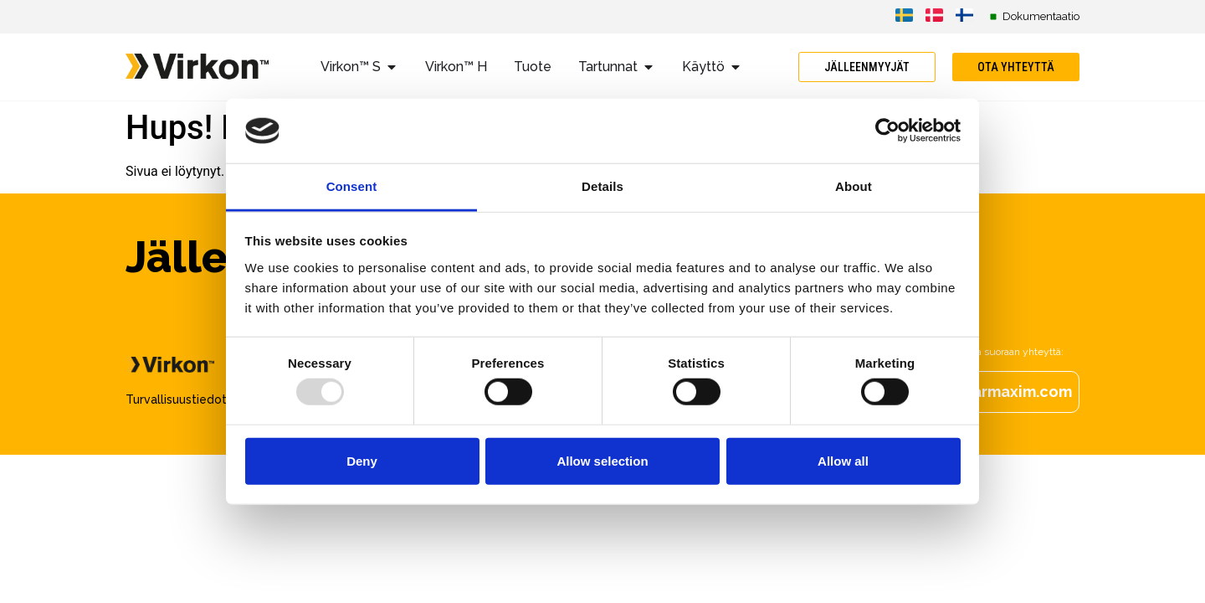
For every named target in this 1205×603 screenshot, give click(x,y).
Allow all (843, 460)
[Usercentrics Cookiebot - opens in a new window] (887, 130)
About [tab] (853, 186)
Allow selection (602, 460)
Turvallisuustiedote (180, 399)
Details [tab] (602, 186)
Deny (361, 460)
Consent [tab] (351, 186)
